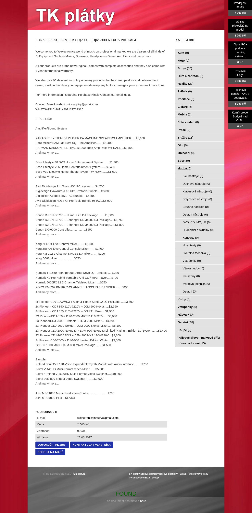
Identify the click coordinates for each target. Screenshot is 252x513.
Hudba (184, 168)
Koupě (184, 330)
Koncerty (191, 237)
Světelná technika (196, 253)
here (143, 501)
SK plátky (134, 474)
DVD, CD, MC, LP (197, 222)
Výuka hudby (193, 268)
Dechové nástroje (196, 183)
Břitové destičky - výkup (172, 474)
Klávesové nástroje (197, 191)
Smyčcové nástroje (197, 199)
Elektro (185, 106)
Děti (183, 145)
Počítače (186, 99)
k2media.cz (79, 474)
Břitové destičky (149, 474)
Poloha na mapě (50, 452)
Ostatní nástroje (195, 214)
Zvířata (185, 91)
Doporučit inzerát (52, 444)
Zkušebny (191, 276)
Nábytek (186, 314)
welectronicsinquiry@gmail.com (98, 417)
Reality (186, 83)
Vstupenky (192, 260)
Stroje (185, 68)
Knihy (184, 299)
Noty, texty (192, 245)
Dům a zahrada (190, 76)
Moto (183, 60)
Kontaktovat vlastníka (92, 444)
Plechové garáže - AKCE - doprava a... (240, 93)
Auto (183, 52)
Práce (184, 129)
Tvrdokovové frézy (197, 474)
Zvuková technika (196, 283)
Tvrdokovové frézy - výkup (144, 477)
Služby (185, 137)
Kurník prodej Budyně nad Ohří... (240, 116)
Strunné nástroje (196, 206)
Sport (184, 160)
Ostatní (190, 291)
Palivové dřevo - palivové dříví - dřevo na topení (200, 340)
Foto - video (188, 122)
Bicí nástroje (193, 176)
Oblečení (186, 153)
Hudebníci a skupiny (198, 230)
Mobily (185, 114)
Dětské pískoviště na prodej (240, 25)
